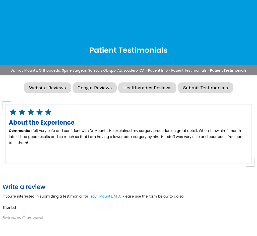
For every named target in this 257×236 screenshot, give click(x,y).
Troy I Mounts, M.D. (105, 196)
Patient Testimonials (189, 70)
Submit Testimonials (205, 87)
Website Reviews (47, 87)
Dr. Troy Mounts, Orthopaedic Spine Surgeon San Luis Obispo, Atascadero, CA (78, 70)
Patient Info (158, 70)
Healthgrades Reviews (147, 87)
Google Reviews (95, 87)
